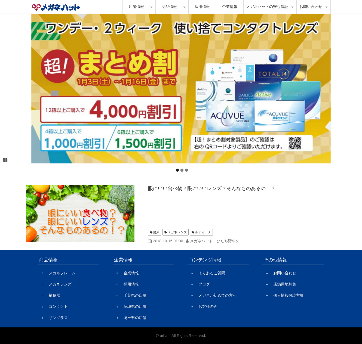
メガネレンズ (177, 232)
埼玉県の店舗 (135, 317)
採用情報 (202, 7)
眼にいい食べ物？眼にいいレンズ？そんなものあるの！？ (211, 188)
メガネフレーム (62, 273)
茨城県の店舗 (135, 306)
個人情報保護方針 (288, 295)
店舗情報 (136, 7)
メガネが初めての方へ (217, 295)
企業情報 (229, 7)
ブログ (204, 284)
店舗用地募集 (284, 284)
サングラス (58, 317)
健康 (156, 232)
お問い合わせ (310, 7)
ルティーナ (203, 232)
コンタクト (58, 306)
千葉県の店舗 (135, 295)
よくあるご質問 (211, 273)
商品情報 (169, 7)
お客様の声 (207, 306)
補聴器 (54, 295)
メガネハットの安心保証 (267, 7)
